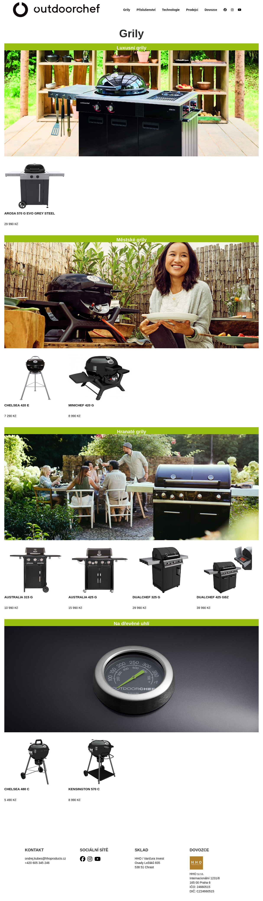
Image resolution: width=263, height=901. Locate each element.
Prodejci (192, 9)
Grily (126, 9)
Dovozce (211, 9)
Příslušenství (146, 9)
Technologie (171, 9)
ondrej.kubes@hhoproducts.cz (45, 858)
